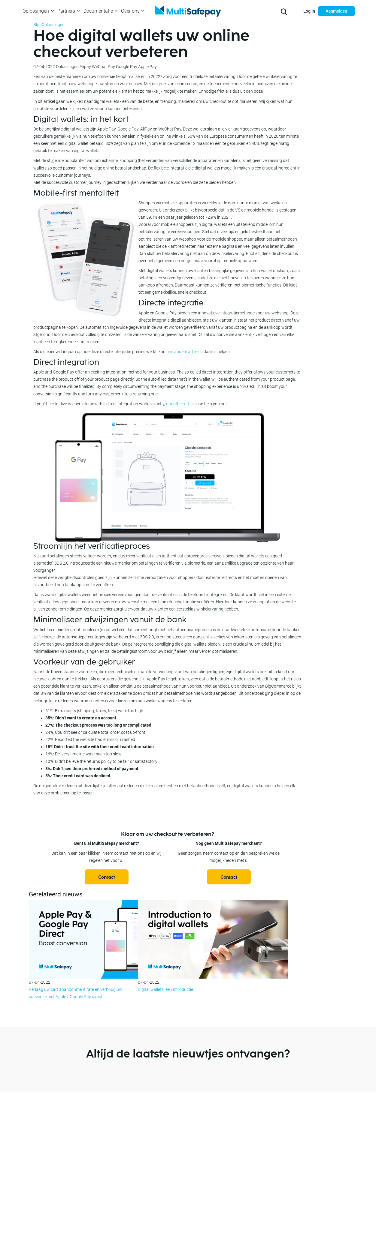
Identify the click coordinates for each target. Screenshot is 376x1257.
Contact (106, 877)
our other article (181, 403)
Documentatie (98, 11)
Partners (66, 11)
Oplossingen (36, 11)
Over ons (130, 11)
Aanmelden (336, 11)
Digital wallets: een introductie (165, 989)
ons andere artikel (182, 351)
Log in (309, 11)
